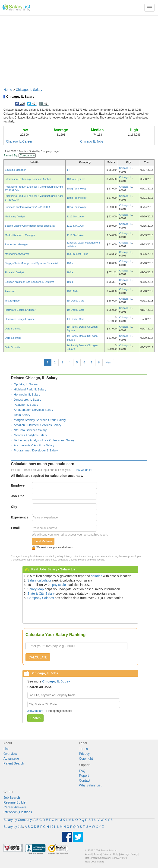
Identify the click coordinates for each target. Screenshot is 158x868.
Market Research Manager (20, 235)
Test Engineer (12, 300)
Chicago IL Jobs (91, 141)
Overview (10, 753)
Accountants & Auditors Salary (34, 445)
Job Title (17, 496)
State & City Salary (41, 593)
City (14, 507)
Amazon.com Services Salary (33, 409)
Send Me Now (43, 541)
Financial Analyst (14, 272)
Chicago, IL (125, 168)
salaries (96, 576)
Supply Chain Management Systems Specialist (31, 263)
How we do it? (83, 470)
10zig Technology (76, 188)
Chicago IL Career (19, 141)
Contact (84, 780)
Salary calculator (39, 580)
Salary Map (35, 589)
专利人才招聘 (119, 857)
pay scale (59, 585)
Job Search (11, 797)
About (88, 854)
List (6, 749)
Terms (83, 749)
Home (7, 89)
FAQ (82, 771)
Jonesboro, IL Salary (27, 399)
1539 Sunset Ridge (77, 254)
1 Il (68, 169)
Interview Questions (17, 812)
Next (108, 362)
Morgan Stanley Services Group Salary (40, 420)
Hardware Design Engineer (20, 309)
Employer (18, 485)
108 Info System (76, 179)
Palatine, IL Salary (26, 404)
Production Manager (16, 244)
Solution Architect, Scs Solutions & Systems (29, 281)
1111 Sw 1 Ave (75, 216)
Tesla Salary (22, 415)
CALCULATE (37, 657)
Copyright (86, 758)
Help (116, 854)
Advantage (11, 758)
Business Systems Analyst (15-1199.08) (27, 207)
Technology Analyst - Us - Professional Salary (44, 440)
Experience (19, 517)
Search (35, 718)
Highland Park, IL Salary (30, 389)
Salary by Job (13, 826)
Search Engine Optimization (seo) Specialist (30, 225)
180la (70, 263)
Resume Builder (15, 802)
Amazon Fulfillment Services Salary (37, 425)
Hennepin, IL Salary (27, 394)
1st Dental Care (75, 300)
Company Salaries (40, 598)
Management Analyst (17, 254)
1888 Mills (72, 291)
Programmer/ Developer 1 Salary (36, 450)
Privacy (84, 753)
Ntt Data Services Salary (30, 430)
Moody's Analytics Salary (30, 435)
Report (84, 775)
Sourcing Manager (15, 169)
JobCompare (35, 711)
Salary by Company (17, 820)
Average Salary (129, 854)
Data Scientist (13, 328)
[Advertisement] (79, 49)
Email (15, 528)
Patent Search (13, 763)
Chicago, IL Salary (29, 89)
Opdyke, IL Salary (26, 384)
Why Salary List (90, 785)
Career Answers (15, 807)
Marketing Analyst (15, 216)
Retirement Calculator (97, 857)
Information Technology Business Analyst (28, 179)
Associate (10, 291)
